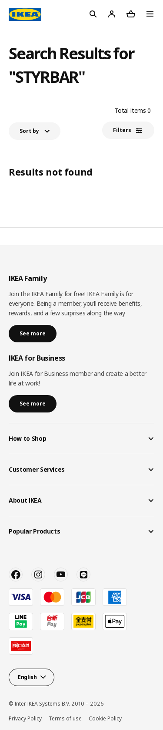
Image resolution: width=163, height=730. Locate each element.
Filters (122, 130)
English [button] (27, 677)
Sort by (29, 131)
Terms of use (65, 718)
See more (33, 333)
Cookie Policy (105, 718)
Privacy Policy (25, 718)
